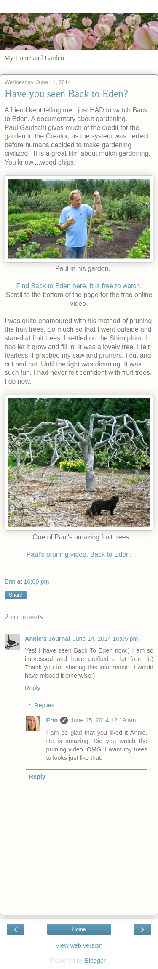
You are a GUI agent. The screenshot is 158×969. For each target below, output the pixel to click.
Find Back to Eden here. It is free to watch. (79, 285)
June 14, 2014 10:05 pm (105, 638)
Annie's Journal (47, 638)
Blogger (95, 960)
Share (15, 595)
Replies (44, 705)
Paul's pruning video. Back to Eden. (79, 554)
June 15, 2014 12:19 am (103, 720)
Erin (52, 720)
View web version (79, 945)
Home (79, 929)
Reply (32, 688)
